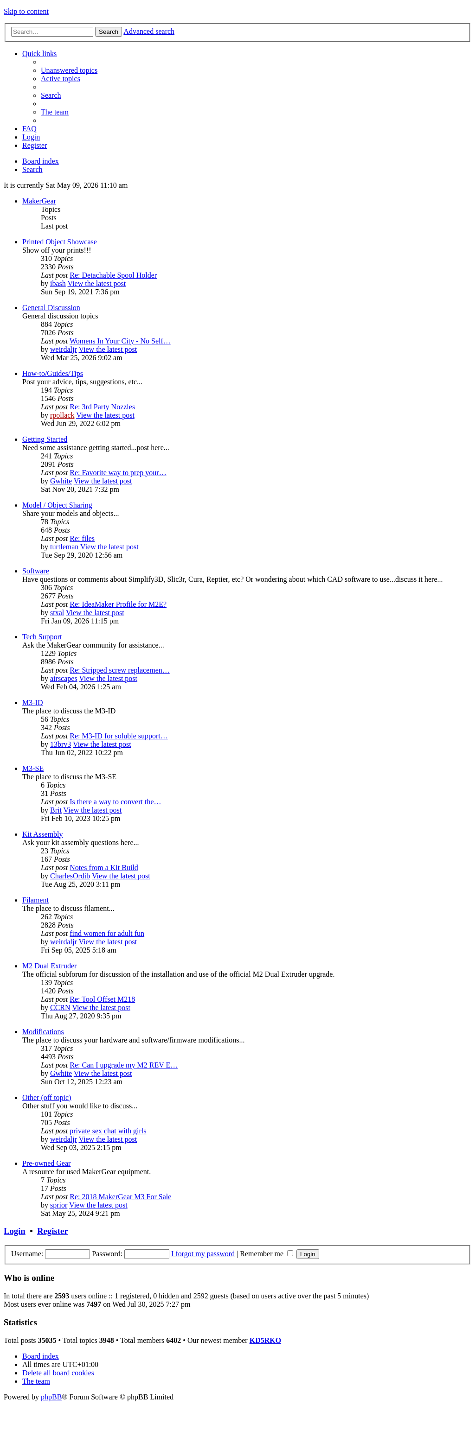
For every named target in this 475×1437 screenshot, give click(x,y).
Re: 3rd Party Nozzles (102, 407)
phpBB (51, 1397)
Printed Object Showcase (59, 242)
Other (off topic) (46, 1097)
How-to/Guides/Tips (52, 373)
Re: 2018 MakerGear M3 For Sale (120, 1197)
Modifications (43, 1032)
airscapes (63, 678)
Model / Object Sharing (57, 505)
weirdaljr (63, 349)
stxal (57, 613)
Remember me (266, 1254)
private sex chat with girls (108, 1131)
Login (15, 1231)
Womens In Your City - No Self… (120, 341)
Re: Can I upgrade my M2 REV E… (124, 1065)
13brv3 (60, 744)
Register (52, 1231)
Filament (35, 900)
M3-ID (32, 702)
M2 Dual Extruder (49, 966)
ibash (58, 283)
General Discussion (51, 308)
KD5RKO (265, 1340)
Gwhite (61, 481)
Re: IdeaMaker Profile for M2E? (118, 604)
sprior (58, 1205)
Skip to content (26, 11)
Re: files (82, 538)
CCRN (60, 1007)
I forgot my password (203, 1254)
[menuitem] (69, 70)
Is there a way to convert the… (115, 802)
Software (35, 571)
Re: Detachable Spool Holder (113, 275)
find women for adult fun (107, 933)
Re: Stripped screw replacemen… (119, 670)
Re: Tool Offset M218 (102, 999)
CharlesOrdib (70, 876)
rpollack (62, 415)
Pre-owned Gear (46, 1163)
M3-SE (33, 768)
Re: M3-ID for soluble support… (119, 736)
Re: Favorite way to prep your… (118, 473)
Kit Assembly (42, 834)
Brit (56, 810)
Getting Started (44, 439)
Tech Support (42, 637)
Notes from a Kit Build (104, 867)
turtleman (64, 547)
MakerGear (39, 201)
